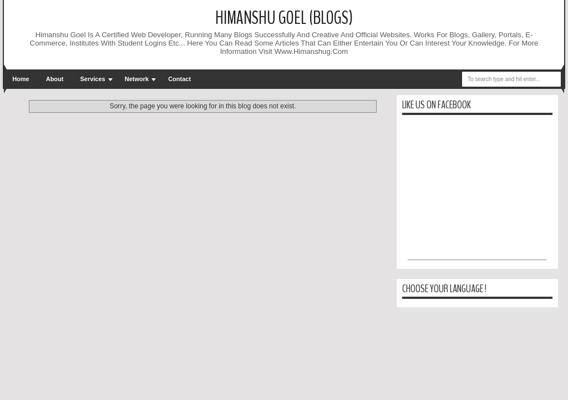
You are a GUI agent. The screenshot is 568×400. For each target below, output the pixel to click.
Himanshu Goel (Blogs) (284, 18)
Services (92, 79)
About (55, 79)
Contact (179, 79)
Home (20, 79)
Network (137, 79)
